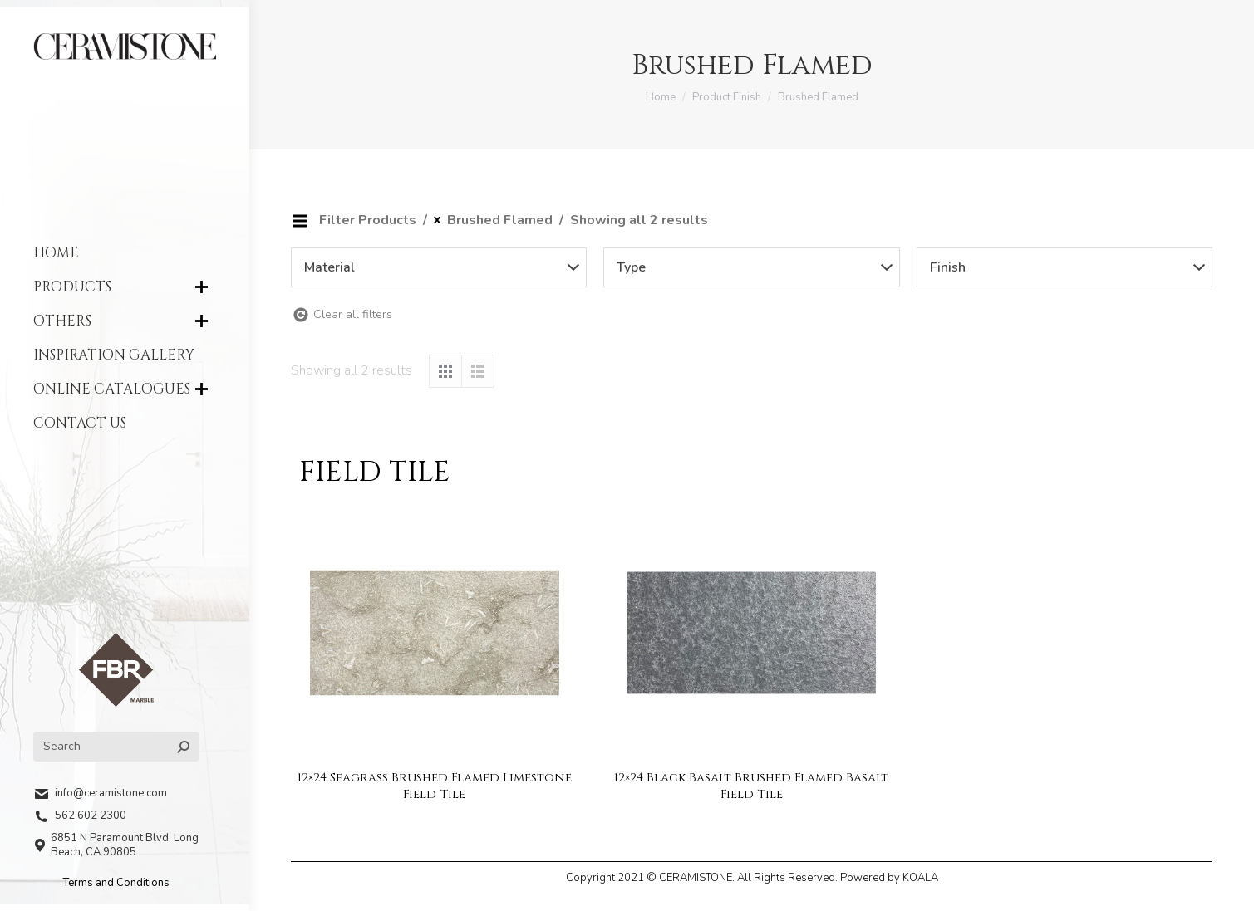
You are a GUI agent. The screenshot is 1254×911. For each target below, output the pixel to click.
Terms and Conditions (116, 882)
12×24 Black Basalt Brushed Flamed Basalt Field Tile (751, 786)
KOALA (920, 877)
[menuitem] (124, 253)
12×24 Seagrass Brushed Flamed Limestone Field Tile (435, 786)
